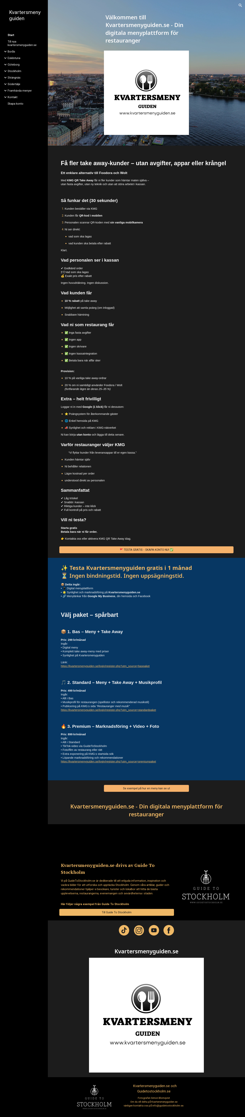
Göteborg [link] (14, 64)
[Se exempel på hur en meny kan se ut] (146, 788)
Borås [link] (11, 51)
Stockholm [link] (14, 71)
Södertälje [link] (14, 84)
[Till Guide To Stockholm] (117, 912)
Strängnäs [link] (14, 77)
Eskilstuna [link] (14, 58)
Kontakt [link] (12, 97)
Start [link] (11, 35)
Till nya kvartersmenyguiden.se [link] (22, 43)
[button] (240, 5)
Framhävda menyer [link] (20, 90)
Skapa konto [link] (15, 103)
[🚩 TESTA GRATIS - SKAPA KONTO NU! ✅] (147, 549)
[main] (146, 31)
